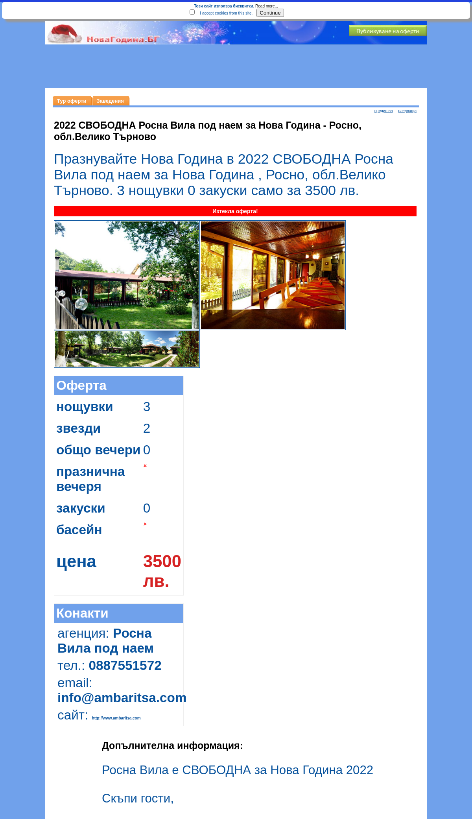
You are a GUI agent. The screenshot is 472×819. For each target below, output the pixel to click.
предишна (383, 111)
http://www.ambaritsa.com (116, 718)
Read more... (266, 6)
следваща (407, 111)
